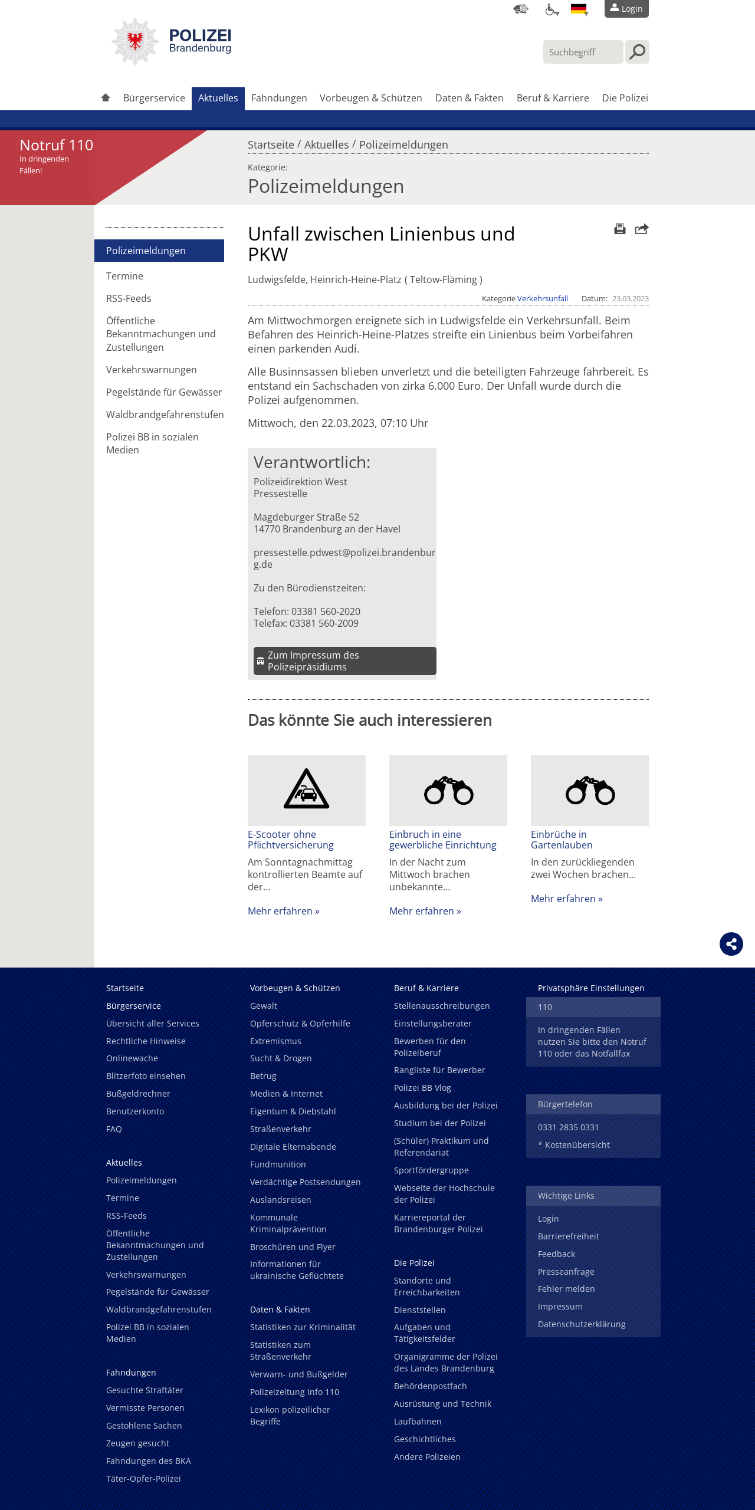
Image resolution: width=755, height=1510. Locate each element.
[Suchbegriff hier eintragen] (583, 52)
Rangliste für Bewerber (439, 1069)
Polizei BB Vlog (422, 1087)
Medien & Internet (286, 1093)
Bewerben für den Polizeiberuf (430, 1046)
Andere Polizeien (427, 1456)
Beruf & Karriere (553, 97)
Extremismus (275, 1041)
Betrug (263, 1075)
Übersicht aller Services (152, 1023)
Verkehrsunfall (542, 298)
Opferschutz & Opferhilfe (300, 1023)
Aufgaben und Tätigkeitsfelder (424, 1332)
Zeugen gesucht (137, 1443)
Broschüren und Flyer (293, 1246)
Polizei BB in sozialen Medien (152, 443)
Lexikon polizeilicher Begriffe (290, 1415)
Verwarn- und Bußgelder (299, 1374)
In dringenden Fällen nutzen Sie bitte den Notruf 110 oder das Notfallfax (592, 1041)
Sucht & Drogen (281, 1058)
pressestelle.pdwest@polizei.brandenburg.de (345, 558)
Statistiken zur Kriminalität (303, 1327)
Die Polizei (625, 97)
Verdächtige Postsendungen (305, 1181)
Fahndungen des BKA (148, 1460)
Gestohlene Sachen (144, 1425)
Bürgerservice (154, 97)
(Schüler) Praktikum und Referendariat (441, 1146)
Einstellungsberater (433, 1023)
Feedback (556, 1253)
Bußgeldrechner (138, 1093)
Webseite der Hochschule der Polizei (444, 1193)
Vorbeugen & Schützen (371, 97)
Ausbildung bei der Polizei (446, 1105)
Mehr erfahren (280, 911)
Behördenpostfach (430, 1385)
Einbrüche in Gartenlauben (562, 839)
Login (548, 1218)
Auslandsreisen (280, 1199)
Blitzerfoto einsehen (146, 1075)
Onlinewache (132, 1058)
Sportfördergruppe (431, 1170)
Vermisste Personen (145, 1407)
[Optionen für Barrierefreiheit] (550, 9)
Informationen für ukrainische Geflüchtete (297, 1269)
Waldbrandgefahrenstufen (165, 414)
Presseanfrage (566, 1271)
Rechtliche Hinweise (146, 1041)
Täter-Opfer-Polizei (143, 1478)
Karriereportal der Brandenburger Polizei (438, 1223)
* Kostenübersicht (574, 1144)
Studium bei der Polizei (440, 1123)
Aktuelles (218, 97)
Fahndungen (279, 97)
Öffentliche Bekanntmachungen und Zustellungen (161, 333)
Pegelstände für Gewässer (164, 392)
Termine (124, 275)
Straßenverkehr (280, 1128)
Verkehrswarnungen (151, 369)
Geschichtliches (425, 1439)
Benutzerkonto (135, 1111)
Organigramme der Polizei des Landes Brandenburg (446, 1362)
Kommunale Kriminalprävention (288, 1223)
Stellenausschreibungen (442, 1005)
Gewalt (263, 1005)
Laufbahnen (418, 1421)
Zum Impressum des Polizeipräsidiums (313, 661)
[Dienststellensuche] (521, 9)
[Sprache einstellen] (578, 9)
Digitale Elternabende (293, 1146)
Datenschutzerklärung (582, 1324)
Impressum (560, 1306)
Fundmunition (278, 1164)
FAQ (114, 1128)
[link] (171, 61)
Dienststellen (420, 1309)
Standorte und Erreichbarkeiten (427, 1286)
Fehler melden (566, 1288)
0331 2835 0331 (568, 1127)
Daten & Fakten (469, 97)
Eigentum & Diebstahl (293, 1111)
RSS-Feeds (129, 298)
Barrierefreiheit (568, 1236)
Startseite (271, 141)
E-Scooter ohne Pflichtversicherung (291, 839)
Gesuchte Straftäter (144, 1390)
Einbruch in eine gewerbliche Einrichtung (443, 839)
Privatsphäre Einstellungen (591, 987)
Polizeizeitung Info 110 (294, 1391)
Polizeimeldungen (403, 141)
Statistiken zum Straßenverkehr (280, 1350)
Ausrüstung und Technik (442, 1403)
